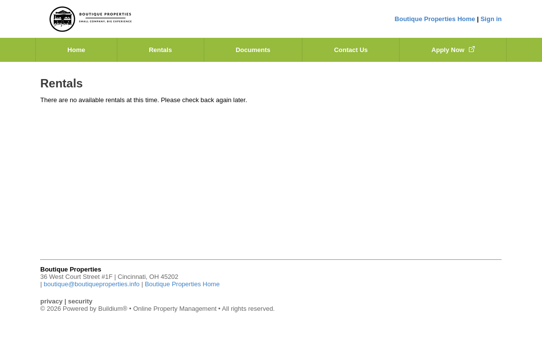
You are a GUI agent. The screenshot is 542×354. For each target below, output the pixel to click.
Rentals (160, 50)
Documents (253, 50)
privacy (51, 301)
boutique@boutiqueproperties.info (91, 284)
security (80, 301)
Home (76, 50)
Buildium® (112, 308)
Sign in (491, 19)
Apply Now (453, 50)
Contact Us (351, 50)
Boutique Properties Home (435, 19)
